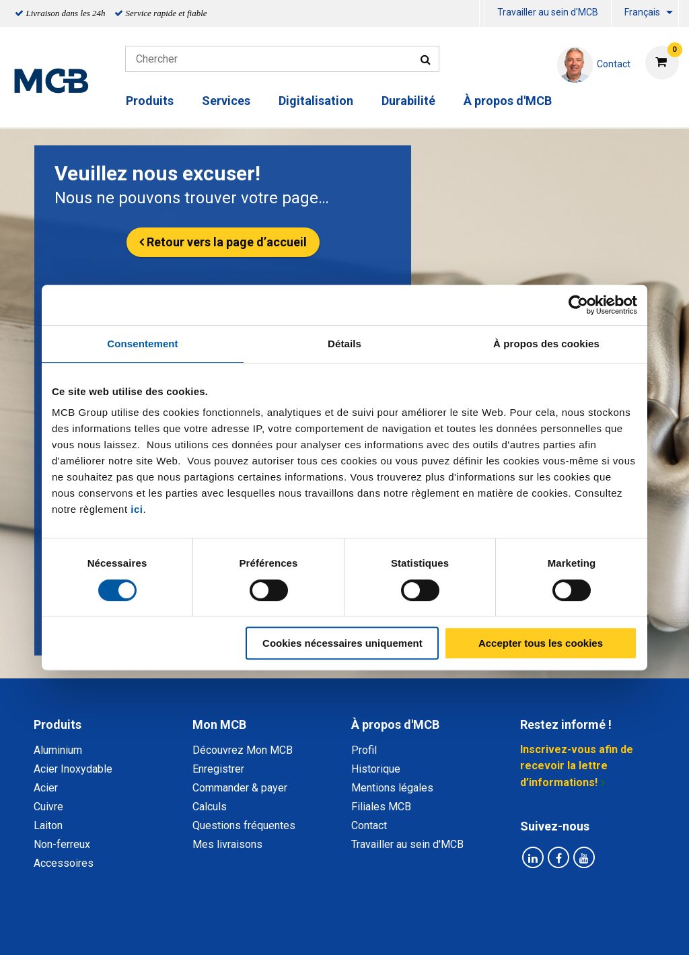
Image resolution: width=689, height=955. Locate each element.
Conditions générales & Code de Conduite (356, 929)
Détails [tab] (344, 343)
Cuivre (48, 806)
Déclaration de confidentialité (170, 929)
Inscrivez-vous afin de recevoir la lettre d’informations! (576, 766)
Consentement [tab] (142, 343)
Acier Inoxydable (73, 769)
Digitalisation (316, 101)
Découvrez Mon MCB (242, 750)
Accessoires (64, 863)
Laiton (48, 825)
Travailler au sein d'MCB (547, 12)
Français (642, 12)
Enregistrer (218, 769)
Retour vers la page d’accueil (227, 242)
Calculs (209, 806)
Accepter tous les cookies (540, 643)
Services (226, 101)
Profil (364, 750)
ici (137, 509)
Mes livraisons (227, 844)
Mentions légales (392, 787)
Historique (375, 769)
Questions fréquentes (243, 825)
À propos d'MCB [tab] (395, 724)
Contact (369, 825)
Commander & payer (239, 787)
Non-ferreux (62, 844)
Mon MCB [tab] (219, 724)
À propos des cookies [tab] (546, 343)
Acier (46, 787)
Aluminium (58, 750)
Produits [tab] (57, 724)
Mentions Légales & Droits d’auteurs (559, 929)
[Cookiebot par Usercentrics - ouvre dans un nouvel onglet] (578, 305)
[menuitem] (481, 14)
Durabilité (408, 101)
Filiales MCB (381, 806)
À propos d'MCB (508, 101)
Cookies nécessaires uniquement (342, 643)
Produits (150, 101)
